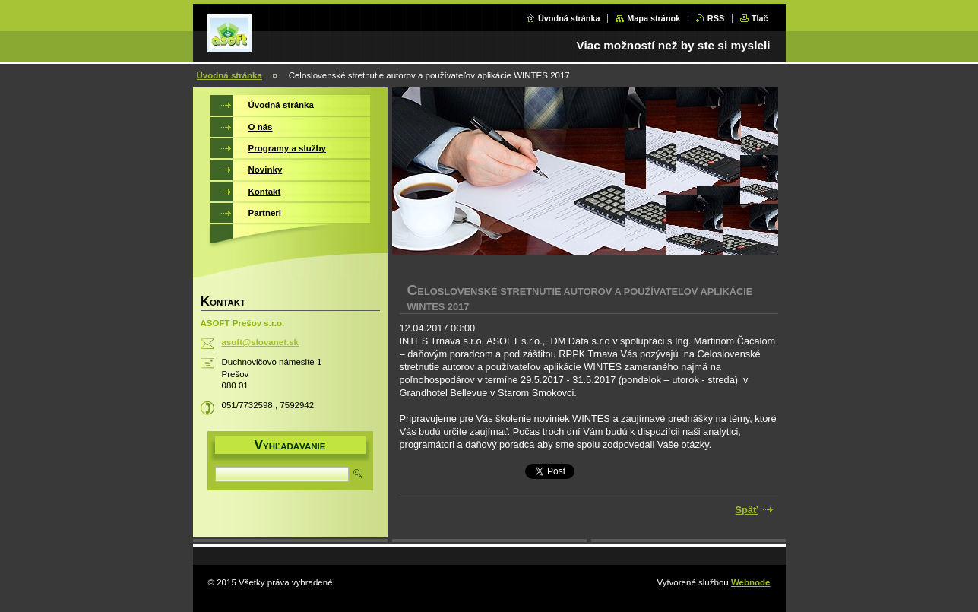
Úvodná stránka (569, 18)
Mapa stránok (653, 18)
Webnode (751, 582)
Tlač (760, 18)
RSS (715, 18)
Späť (747, 509)
